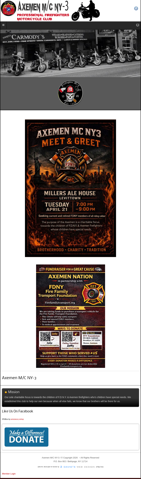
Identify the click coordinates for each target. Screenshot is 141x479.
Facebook (136, 8)
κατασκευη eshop (17, 419)
